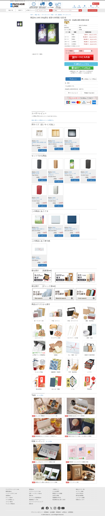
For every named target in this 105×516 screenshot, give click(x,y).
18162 (37, 257)
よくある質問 (55, 491)
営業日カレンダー (80, 499)
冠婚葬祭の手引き (56, 497)
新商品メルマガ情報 (57, 493)
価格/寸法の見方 (89, 93)
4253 (37, 227)
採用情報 (70, 512)
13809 (53, 197)
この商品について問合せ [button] (89, 79)
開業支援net (8, 491)
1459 (37, 141)
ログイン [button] (95, 3)
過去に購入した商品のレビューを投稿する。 (43, 120)
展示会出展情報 (79, 495)
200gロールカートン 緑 (70, 173)
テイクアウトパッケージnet (12, 489)
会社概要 (52, 512)
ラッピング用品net (10, 503)
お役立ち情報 (55, 495)
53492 (53, 172)
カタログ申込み (79, 493)
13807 (86, 172)
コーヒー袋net (9, 501)
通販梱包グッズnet (33, 499)
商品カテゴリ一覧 (80, 489)
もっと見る (40, 395)
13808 (37, 197)
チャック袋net (9, 497)
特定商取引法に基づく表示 (58, 499)
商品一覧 (11, 10)
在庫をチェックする (81, 64)
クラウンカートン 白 (53, 199)
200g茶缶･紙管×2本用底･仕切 (55, 142)
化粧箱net (8, 495)
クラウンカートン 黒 (86, 173)
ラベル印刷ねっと (10, 499)
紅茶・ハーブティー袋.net (35, 493)
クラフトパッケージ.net (34, 491)
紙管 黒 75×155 (35, 173)
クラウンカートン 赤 (37, 199)
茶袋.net (31, 495)
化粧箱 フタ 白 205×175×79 (54, 229)
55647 (70, 227)
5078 (53, 141)
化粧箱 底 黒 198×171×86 (70, 142)
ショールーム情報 (80, 497)
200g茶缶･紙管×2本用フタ (38, 229)
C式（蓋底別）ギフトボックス (63, 14)
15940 (70, 141)
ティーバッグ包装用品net (35, 497)
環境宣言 (58, 512)
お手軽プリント (30, 10)
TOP (31, 14)
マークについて (73, 93)
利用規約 (46, 512)
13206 (70, 172)
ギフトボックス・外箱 (47, 14)
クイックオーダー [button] (92, 10)
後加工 (20, 10)
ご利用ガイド (55, 489)
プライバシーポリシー (36, 512)
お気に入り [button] (74, 79)
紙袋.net (31, 503)
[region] (64, 14)
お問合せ (64, 512)
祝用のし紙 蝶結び (36, 258)
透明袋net (31, 489)
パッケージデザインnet (11, 493)
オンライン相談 (79, 491)
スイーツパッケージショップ (36, 501)
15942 (53, 227)
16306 (37, 172)
